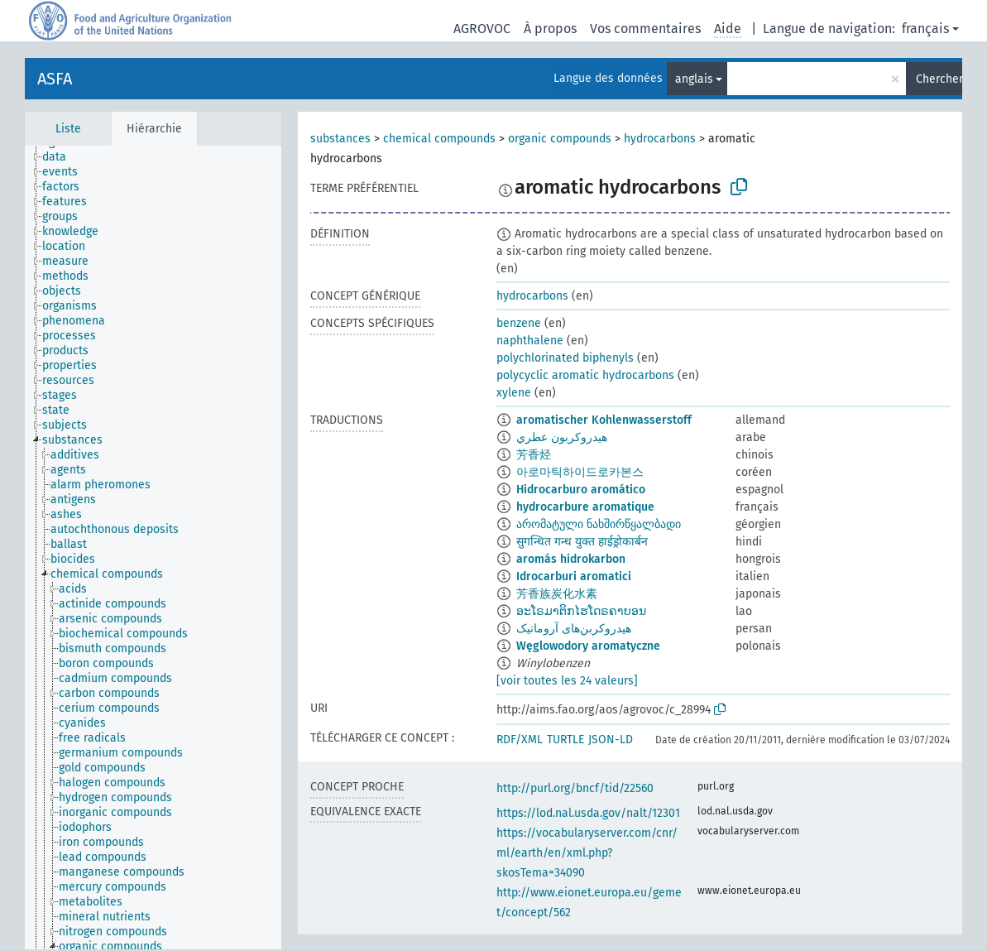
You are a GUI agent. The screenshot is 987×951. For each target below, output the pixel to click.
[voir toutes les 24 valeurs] (567, 681)
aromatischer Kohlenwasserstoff (604, 420)
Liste (68, 129)
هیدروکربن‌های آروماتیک (573, 629)
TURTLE (565, 739)
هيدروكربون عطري (561, 437)
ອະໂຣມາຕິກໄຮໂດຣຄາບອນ (581, 611)
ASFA (54, 79)
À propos (550, 28)
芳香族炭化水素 (556, 594)
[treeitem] (61, 157)
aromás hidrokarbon (570, 559)
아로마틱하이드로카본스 (580, 472)
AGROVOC (481, 28)
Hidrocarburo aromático (580, 490)
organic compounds (559, 139)
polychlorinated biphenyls (565, 358)
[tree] (153, 547)
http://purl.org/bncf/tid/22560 (575, 788)
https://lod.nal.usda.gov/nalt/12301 (588, 813)
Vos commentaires (645, 28)
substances (340, 139)
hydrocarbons (660, 139)
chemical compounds (439, 139)
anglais (694, 79)
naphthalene (529, 341)
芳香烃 (533, 455)
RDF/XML (519, 739)
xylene (513, 393)
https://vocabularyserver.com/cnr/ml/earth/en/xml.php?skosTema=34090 (587, 853)
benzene (518, 323)
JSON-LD (610, 739)
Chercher (939, 79)
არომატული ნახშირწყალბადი (598, 524)
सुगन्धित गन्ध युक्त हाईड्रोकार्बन (582, 542)
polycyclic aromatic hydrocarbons (585, 375)
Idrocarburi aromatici (573, 576)
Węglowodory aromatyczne (588, 646)
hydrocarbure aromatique (585, 507)
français (925, 28)
